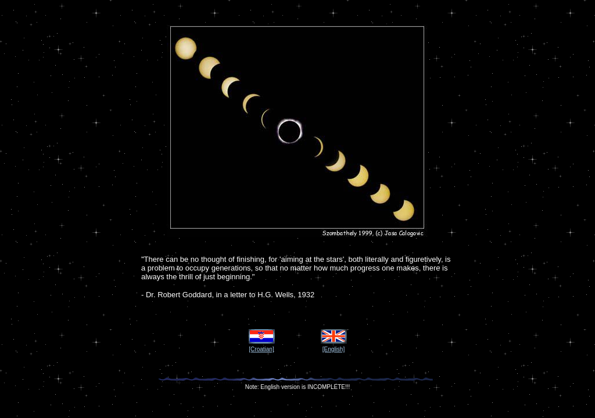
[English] (333, 349)
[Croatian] (261, 349)
